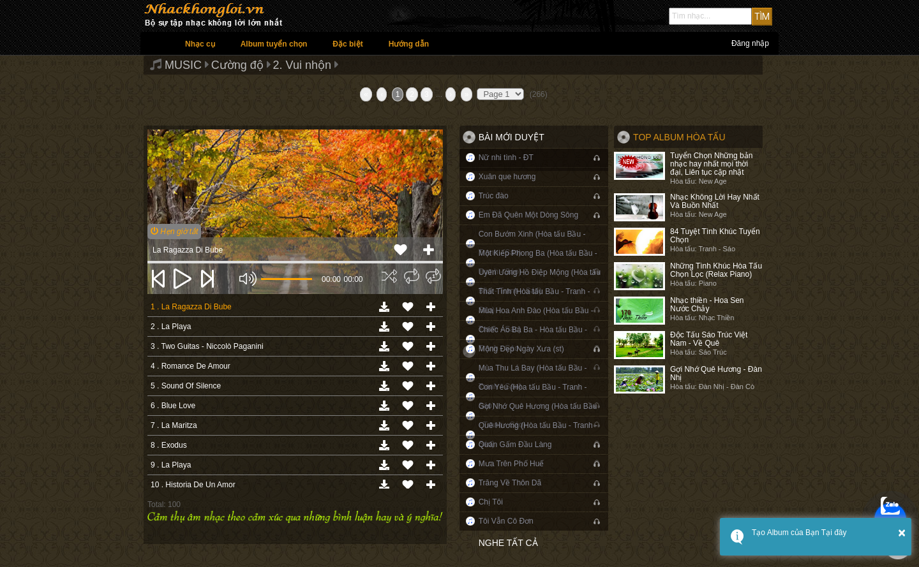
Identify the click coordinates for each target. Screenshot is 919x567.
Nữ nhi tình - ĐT (506, 157)
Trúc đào (494, 195)
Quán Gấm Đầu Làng (515, 444)
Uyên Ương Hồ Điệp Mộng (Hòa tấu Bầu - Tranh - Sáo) (540, 281)
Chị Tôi (491, 501)
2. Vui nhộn (302, 65)
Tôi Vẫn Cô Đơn (506, 521)
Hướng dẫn (409, 44)
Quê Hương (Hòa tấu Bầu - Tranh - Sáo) (538, 434)
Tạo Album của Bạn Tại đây (799, 532)
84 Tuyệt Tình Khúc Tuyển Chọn (715, 235)
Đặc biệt (347, 44)
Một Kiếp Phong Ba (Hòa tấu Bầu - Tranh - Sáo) (538, 262)
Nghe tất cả (508, 543)
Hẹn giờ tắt (174, 231)
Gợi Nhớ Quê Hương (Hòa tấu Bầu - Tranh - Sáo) (538, 415)
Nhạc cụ (200, 44)
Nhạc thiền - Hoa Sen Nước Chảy (706, 304)
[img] (389, 276)
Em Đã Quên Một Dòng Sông (528, 214)
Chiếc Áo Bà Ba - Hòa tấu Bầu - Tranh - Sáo (533, 339)
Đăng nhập (750, 43)
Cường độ (237, 65)
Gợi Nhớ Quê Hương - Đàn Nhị (716, 373)
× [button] (902, 533)
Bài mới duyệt (511, 137)
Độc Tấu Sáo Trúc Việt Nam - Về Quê (708, 339)
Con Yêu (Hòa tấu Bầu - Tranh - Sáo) (533, 396)
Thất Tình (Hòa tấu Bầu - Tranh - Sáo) (534, 300)
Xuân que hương (507, 176)
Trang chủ (156, 43)
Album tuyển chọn (274, 44)
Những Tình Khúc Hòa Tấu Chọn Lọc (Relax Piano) (716, 270)
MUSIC (183, 65)
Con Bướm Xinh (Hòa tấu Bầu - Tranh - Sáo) (532, 243)
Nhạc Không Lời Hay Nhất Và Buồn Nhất (714, 201)
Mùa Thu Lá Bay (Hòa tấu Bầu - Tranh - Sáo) (533, 377)
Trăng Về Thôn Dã (510, 482)
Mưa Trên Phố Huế (511, 463)
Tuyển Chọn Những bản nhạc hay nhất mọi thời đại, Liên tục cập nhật (711, 164)
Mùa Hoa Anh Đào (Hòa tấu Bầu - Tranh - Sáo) (536, 320)
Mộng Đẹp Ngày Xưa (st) (521, 348)
